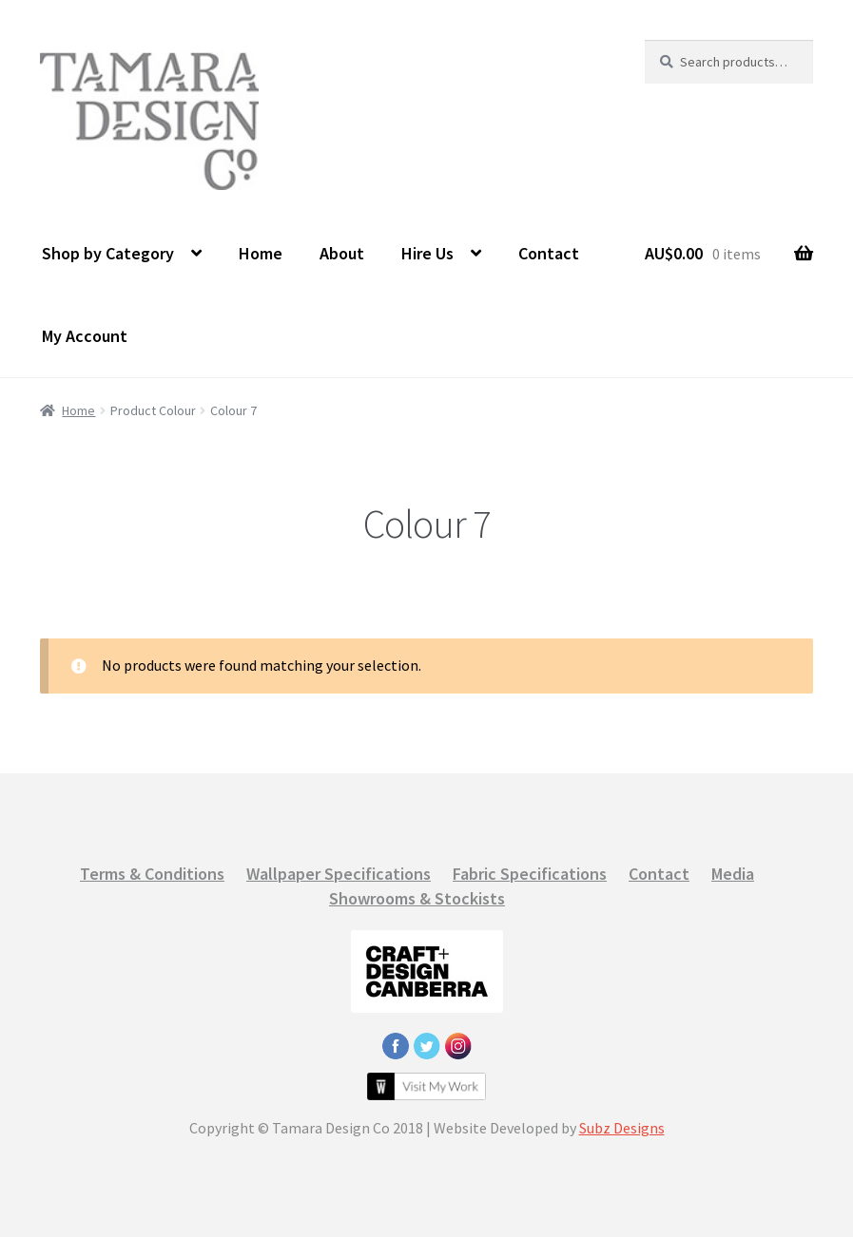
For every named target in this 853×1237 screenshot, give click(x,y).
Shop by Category (108, 253)
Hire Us (427, 253)
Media (732, 874)
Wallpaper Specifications (338, 874)
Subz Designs (622, 1127)
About (342, 253)
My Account (84, 336)
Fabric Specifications (530, 874)
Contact (548, 253)
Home (260, 253)
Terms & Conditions (152, 874)
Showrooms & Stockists (417, 898)
